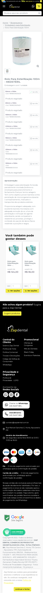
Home (5, 23)
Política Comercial (10, 352)
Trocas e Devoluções (11, 356)
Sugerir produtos (12, 313)
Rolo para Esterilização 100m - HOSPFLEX (30, 263)
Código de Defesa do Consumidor (11, 360)
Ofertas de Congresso (28, 344)
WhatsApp (7, 365)
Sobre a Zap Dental (11, 346)
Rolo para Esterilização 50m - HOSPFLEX (12, 263)
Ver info (34, 92)
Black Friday (29, 352)
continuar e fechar (22, 589)
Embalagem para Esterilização (17, 25)
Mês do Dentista (30, 349)
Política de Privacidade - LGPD (10, 379)
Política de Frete (9, 349)
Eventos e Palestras (32, 355)
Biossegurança (16, 23)
